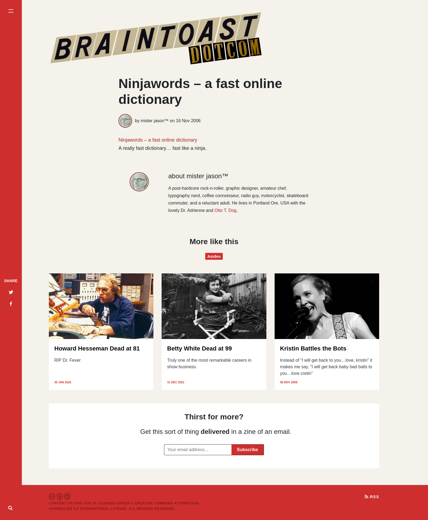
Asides (214, 256)
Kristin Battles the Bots (313, 348)
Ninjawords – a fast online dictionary (157, 140)
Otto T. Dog (226, 210)
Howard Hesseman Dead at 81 (97, 348)
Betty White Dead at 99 (199, 348)
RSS (372, 496)
